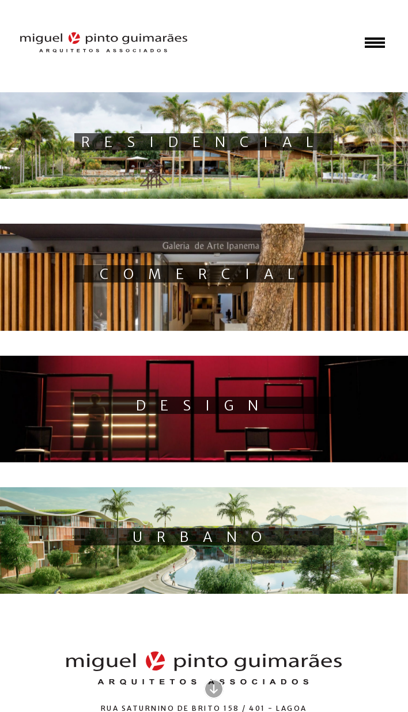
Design (204, 406)
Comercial (204, 274)
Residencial (204, 142)
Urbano (204, 537)
